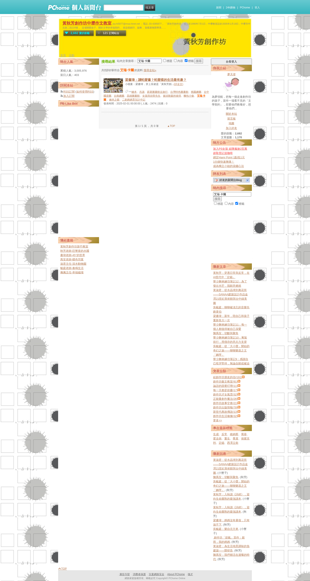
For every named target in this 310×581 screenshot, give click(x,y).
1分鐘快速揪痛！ (223, 161)
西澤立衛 (232, 442)
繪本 (134, 91)
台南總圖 (119, 95)
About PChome (176, 574)
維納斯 (234, 434)
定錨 (221, 442)
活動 (71, 55)
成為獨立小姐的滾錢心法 (228, 166)
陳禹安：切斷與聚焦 (225, 333)
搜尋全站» (150, 70)
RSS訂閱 (69, 91)
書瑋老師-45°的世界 (72, 255)
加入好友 (231, 128)
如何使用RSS (84, 91)
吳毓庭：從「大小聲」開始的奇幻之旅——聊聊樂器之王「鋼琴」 (231, 350)
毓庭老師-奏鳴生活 (72, 268)
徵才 (190, 574)
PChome (245, 7)
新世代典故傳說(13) (225, 411)
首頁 (63, 55)
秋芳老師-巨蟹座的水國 (74, 250)
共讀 (141, 91)
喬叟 (235, 438)
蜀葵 (244, 434)
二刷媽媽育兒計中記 (133, 99)
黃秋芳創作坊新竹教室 (74, 246)
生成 (216, 434)
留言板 (231, 118)
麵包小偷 (189, 95)
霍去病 (217, 438)
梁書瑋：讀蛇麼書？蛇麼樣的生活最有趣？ (155, 80)
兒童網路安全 (156, 574)
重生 (227, 438)
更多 (217, 420)
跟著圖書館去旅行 (157, 91)
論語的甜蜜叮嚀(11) (225, 385)
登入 (257, 7)
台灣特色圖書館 (179, 91)
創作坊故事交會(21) (225, 403)
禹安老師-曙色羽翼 (72, 259)
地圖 (231, 123)
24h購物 (230, 7)
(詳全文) (178, 84)
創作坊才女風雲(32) (225, 394)
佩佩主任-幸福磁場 (72, 272)
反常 (224, 434)
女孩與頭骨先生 (151, 95)
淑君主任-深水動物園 (73, 263)
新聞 (218, 7)
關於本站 (231, 113)
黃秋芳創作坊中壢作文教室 (87, 23)
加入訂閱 (68, 96)
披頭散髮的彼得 (172, 95)
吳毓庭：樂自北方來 (225, 529)
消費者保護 (139, 574)
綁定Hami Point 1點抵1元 (229, 157)
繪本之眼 (114, 99)
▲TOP (171, 126)
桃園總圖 (196, 91)
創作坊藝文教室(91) (225, 381)
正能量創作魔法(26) (225, 398)
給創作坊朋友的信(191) (227, 377)
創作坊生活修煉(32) (225, 416)
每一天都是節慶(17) (225, 390)
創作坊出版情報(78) (225, 407)
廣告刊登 (124, 574)
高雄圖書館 (133, 95)
